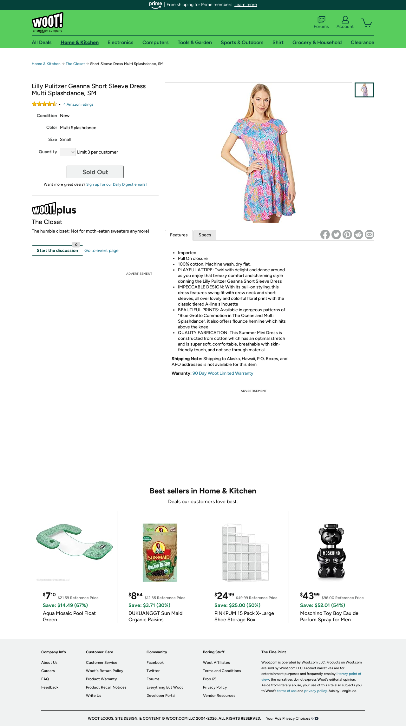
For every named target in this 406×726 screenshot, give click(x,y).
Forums (321, 22)
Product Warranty (101, 679)
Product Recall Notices (106, 687)
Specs (205, 235)
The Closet (75, 64)
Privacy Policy (215, 687)
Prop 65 (209, 679)
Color (51, 127)
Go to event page (101, 250)
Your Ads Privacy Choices (288, 718)
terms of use (287, 691)
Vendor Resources (219, 695)
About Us (49, 662)
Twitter (153, 671)
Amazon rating (78, 104)
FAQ (45, 679)
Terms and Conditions (222, 671)
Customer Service (101, 662)
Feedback (49, 687)
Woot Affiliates (216, 662)
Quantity (48, 152)
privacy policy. (316, 691)
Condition (47, 115)
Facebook (155, 662)
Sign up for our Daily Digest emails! (116, 184)
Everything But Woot (165, 687)
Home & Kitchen (46, 64)
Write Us (93, 695)
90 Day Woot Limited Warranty (223, 373)
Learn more (245, 4)
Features (179, 235)
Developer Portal (161, 695)
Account (345, 22)
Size (52, 139)
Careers (48, 671)
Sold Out (95, 172)
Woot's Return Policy (104, 671)
